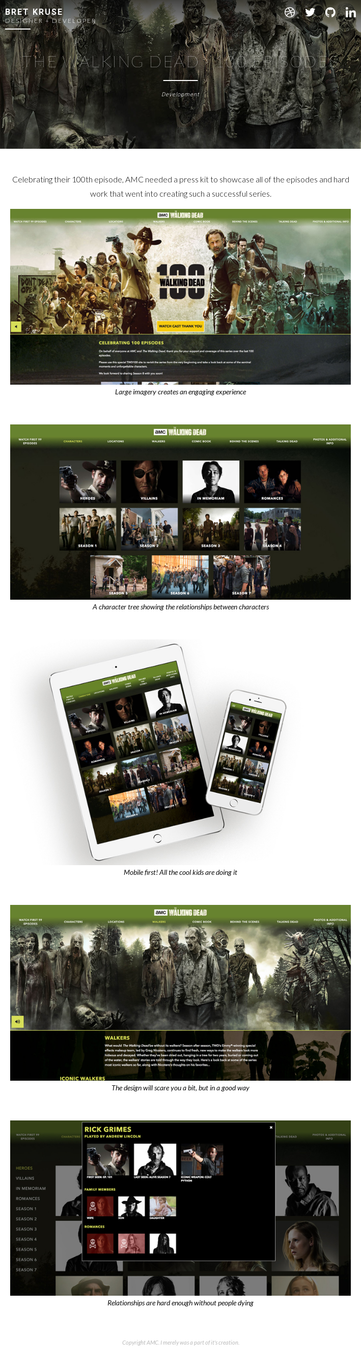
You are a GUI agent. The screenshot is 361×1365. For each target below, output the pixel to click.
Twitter (310, 12)
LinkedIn (351, 12)
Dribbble (290, 12)
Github (330, 12)
